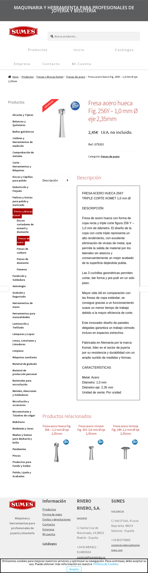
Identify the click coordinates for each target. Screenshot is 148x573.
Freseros (22, 269)
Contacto (51, 64)
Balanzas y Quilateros (19, 123)
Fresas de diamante (23, 261)
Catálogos (124, 50)
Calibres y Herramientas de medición (23, 142)
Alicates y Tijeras (23, 115)
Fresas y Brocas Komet (50, 77)
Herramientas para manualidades (24, 315)
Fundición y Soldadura (19, 277)
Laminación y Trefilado (21, 325)
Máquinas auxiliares (25, 357)
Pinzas (17, 455)
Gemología (19, 286)
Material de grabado (25, 364)
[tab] (56, 180)
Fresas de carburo (22, 250)
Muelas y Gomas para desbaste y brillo (22, 438)
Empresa (22, 64)
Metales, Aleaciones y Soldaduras (24, 393)
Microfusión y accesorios (21, 403)
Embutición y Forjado (20, 189)
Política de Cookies (105, 563)
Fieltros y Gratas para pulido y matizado (23, 201)
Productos (37, 50)
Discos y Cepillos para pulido (23, 178)
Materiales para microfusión (22, 382)
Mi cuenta (81, 64)
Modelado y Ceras (23, 428)
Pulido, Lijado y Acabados (22, 474)
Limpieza (18, 350)
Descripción (50, 180)
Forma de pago (52, 514)
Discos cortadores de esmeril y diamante (25, 226)
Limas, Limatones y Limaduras (24, 342)
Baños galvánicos (23, 131)
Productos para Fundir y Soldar (22, 464)
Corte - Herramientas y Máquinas (22, 166)
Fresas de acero (75, 77)
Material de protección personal (25, 372)
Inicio (78, 50)
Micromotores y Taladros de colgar (24, 413)
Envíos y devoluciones (56, 519)
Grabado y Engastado (19, 294)
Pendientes (19, 449)
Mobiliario (19, 422)
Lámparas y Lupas (23, 334)
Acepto (74, 569)
